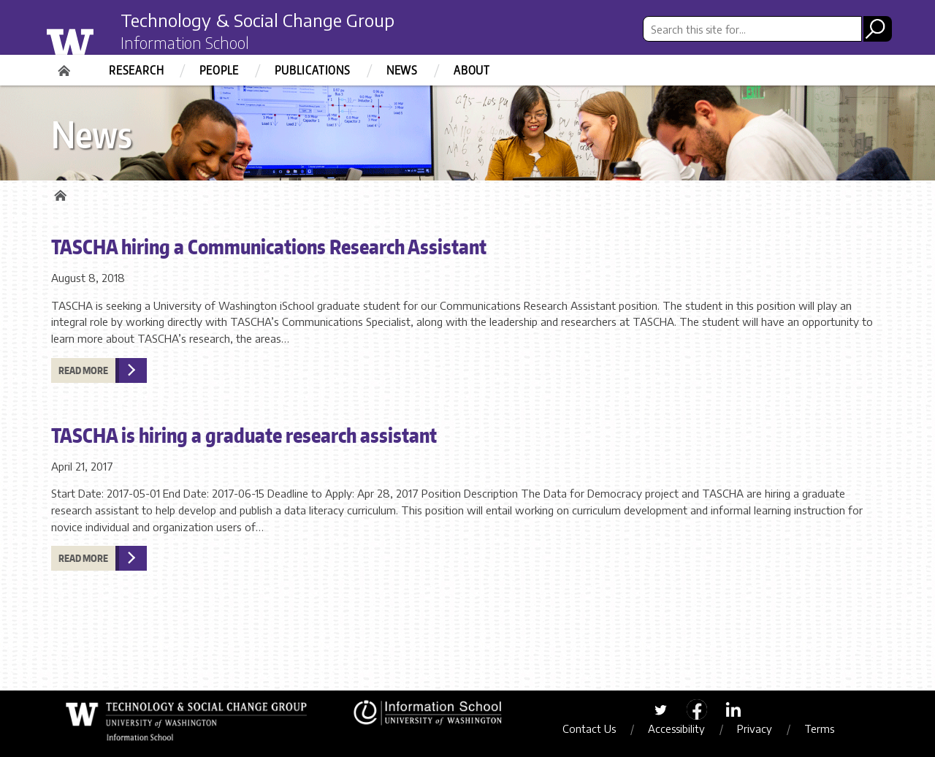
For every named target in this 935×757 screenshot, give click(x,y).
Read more (83, 370)
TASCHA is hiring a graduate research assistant (244, 434)
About (472, 70)
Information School (185, 42)
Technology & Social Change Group (257, 20)
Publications (313, 70)
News (402, 70)
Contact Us (589, 728)
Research (136, 70)
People (219, 70)
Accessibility (676, 728)
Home (66, 66)
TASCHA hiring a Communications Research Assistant (268, 246)
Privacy (754, 728)
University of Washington (99, 39)
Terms (819, 728)
